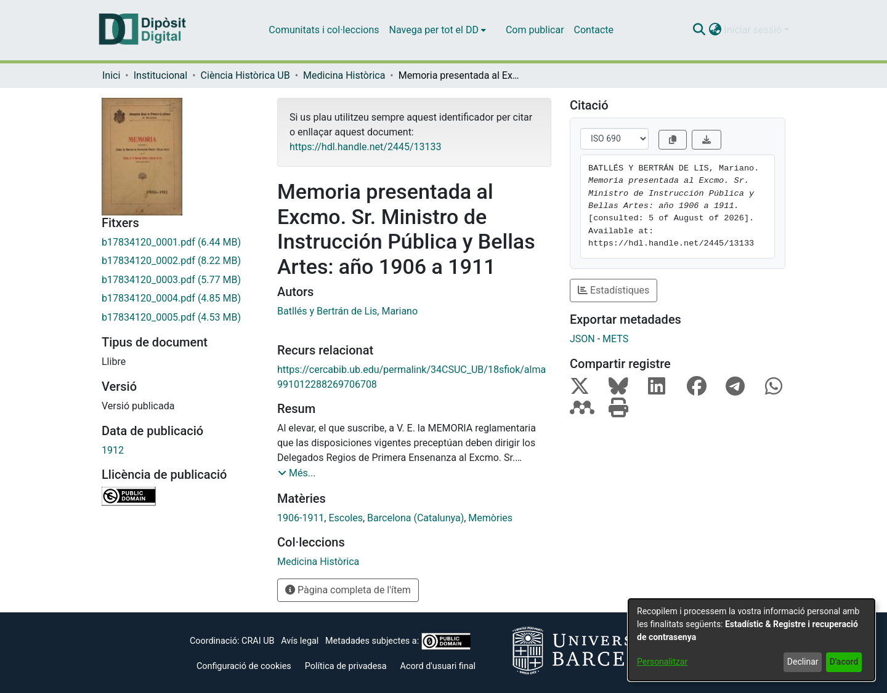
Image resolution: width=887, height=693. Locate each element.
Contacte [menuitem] (594, 30)
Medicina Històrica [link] (344, 75)
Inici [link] (111, 75)
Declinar (803, 662)
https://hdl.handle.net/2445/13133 (365, 147)
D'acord (844, 662)
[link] (180, 242)
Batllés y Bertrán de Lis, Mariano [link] (347, 311)
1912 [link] (113, 450)
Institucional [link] (160, 75)
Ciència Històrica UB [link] (245, 75)
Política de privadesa (346, 666)
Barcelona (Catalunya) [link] (415, 518)
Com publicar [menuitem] (535, 30)
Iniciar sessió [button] (754, 30)
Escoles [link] (345, 518)
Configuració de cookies (243, 666)
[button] (699, 30)
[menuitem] (437, 30)
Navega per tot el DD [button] (434, 30)
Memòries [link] (490, 518)
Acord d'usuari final (438, 666)
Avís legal (299, 641)
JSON (582, 339)
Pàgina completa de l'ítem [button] (348, 590)
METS (615, 339)
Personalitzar (662, 662)
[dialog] (751, 640)
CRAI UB (257, 641)
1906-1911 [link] (300, 518)
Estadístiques (613, 290)
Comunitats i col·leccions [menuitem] (324, 30)
